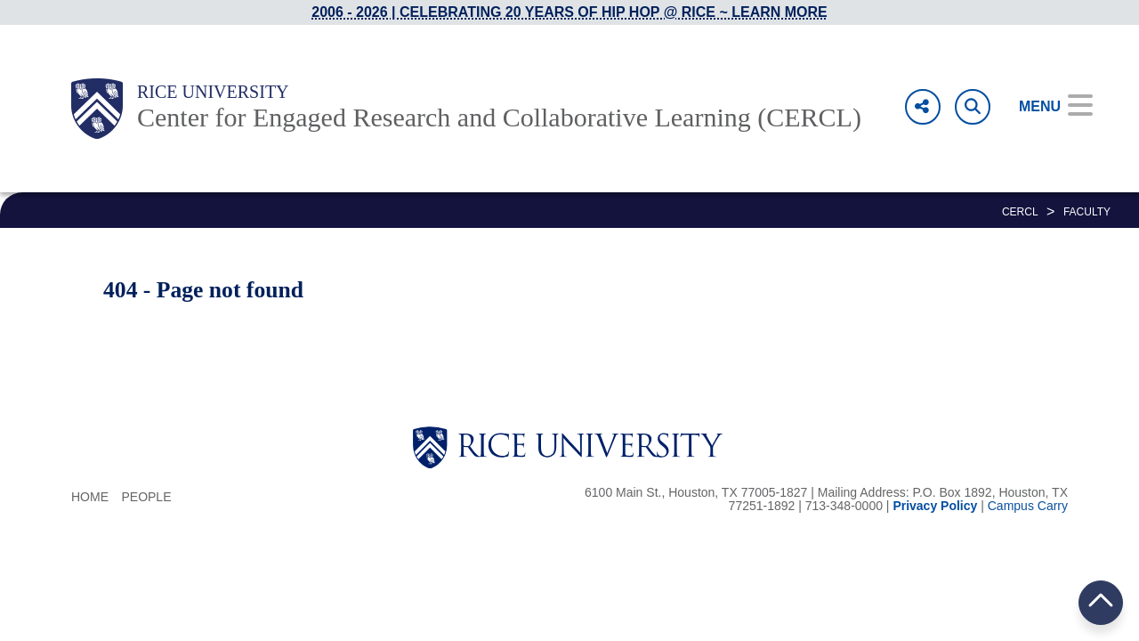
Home (90, 497)
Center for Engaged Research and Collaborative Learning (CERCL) (499, 117)
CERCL (1020, 212)
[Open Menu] (1043, 107)
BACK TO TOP (1101, 602)
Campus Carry (1028, 506)
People (146, 497)
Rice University (213, 92)
